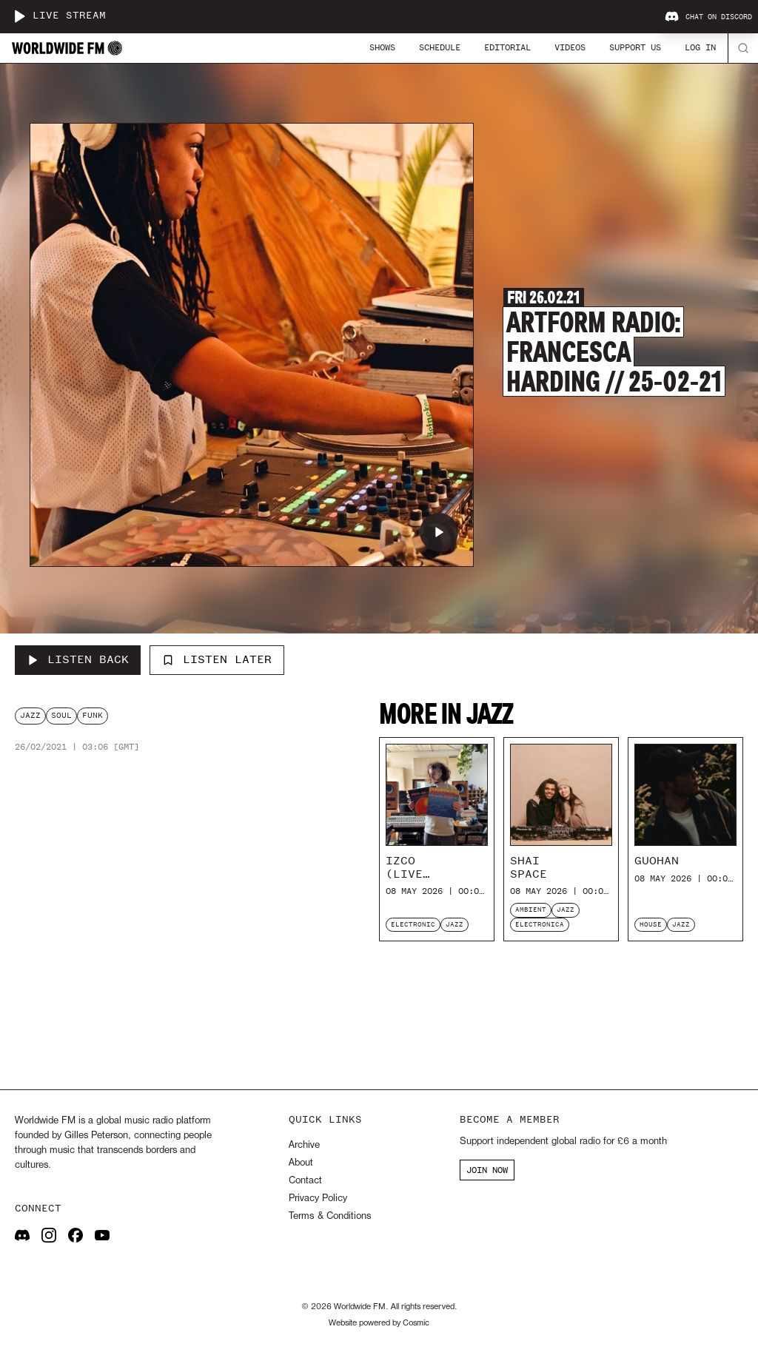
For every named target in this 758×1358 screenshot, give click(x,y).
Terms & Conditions (330, 1216)
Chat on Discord (708, 17)
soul (61, 715)
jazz (30, 715)
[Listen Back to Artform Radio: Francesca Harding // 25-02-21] (78, 660)
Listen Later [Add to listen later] (217, 659)
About (301, 1163)
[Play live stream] (19, 16)
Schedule (439, 47)
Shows (382, 47)
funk (92, 715)
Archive (304, 1145)
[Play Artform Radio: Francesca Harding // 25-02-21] (439, 532)
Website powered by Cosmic (379, 1323)
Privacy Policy (318, 1198)
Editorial (507, 47)
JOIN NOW (487, 1170)
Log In (700, 47)
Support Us (635, 47)
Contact (305, 1181)
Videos (570, 47)
